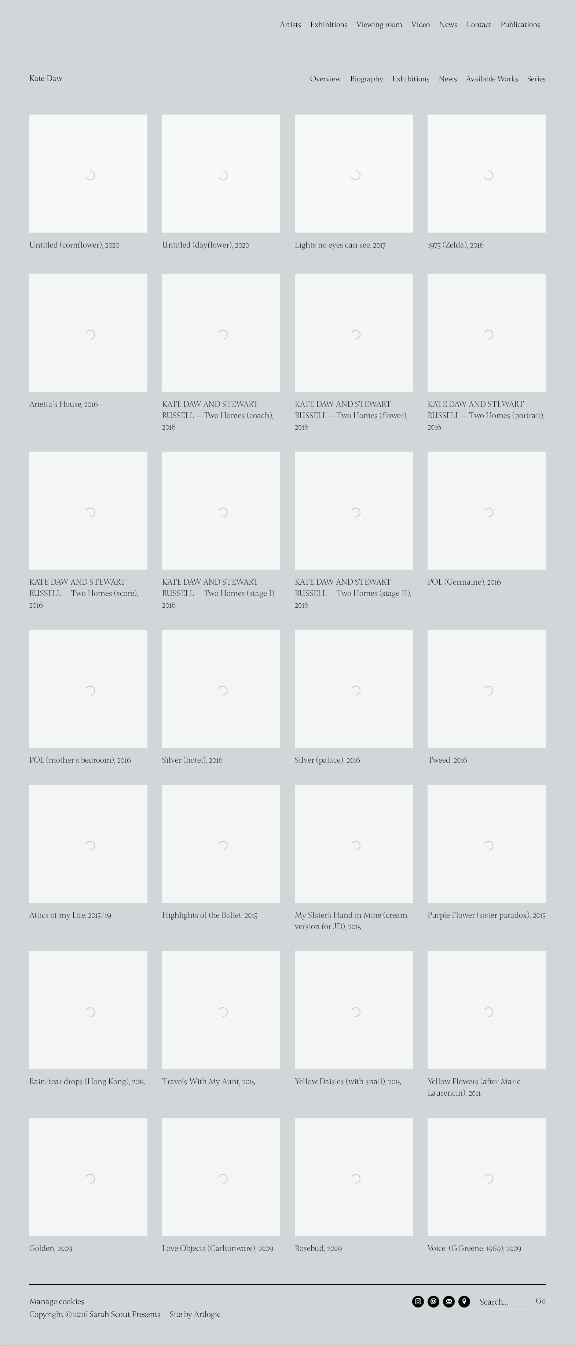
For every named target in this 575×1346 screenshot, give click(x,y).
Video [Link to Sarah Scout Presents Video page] (420, 25)
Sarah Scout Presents (51, 25)
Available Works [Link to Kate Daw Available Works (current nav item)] (492, 79)
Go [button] (541, 1301)
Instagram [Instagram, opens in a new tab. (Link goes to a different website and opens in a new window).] (418, 1302)
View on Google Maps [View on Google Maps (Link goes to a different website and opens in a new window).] (464, 1302)
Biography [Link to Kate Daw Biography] (366, 79)
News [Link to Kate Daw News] (448, 79)
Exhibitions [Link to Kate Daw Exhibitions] (410, 79)
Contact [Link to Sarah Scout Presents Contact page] (478, 25)
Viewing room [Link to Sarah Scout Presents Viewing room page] (379, 25)
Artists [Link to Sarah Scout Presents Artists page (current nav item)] (290, 25)
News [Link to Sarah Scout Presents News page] (448, 25)
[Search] (503, 1303)
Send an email (433, 1302)
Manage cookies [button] (56, 1302)
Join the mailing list (449, 1302)
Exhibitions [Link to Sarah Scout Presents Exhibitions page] (328, 25)
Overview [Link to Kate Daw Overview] (325, 79)
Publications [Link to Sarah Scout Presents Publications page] (520, 25)
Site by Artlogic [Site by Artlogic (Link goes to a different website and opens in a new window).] (195, 1315)
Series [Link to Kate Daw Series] (536, 79)
